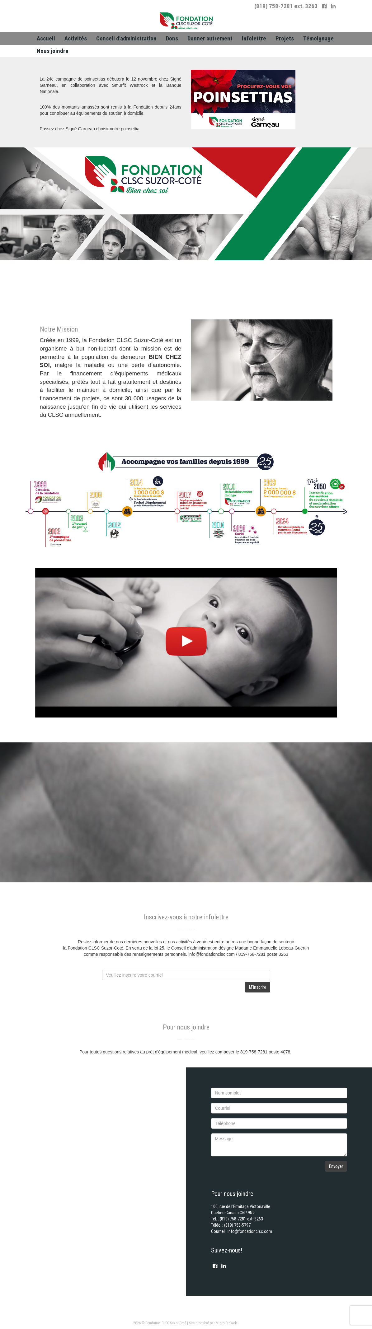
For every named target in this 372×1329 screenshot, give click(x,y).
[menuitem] (46, 38)
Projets (284, 38)
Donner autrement (210, 38)
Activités (75, 38)
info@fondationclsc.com (250, 1231)
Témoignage (318, 38)
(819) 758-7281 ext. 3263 (286, 6)
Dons (172, 38)
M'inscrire (257, 987)
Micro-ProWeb (226, 1323)
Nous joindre (52, 50)
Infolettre (254, 38)
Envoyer (336, 1166)
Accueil (46, 38)
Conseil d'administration (126, 38)
